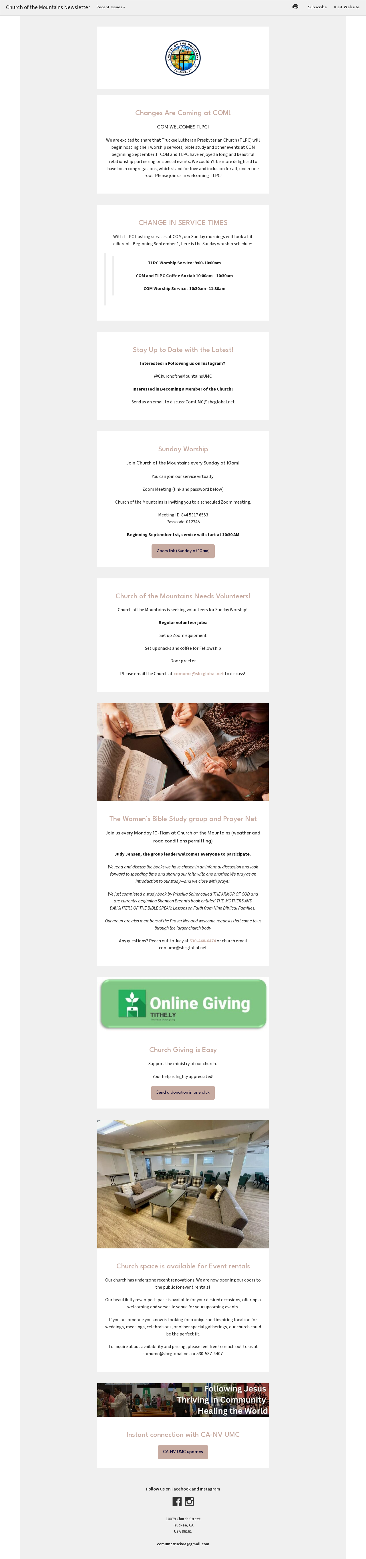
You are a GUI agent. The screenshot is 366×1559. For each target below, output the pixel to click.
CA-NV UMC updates (183, 1452)
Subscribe (317, 7)
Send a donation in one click (183, 1093)
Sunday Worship (183, 449)
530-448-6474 (203, 941)
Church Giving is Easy (183, 1050)
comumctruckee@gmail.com (183, 1544)
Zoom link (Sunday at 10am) (183, 551)
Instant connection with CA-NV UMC (183, 1435)
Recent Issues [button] (110, 7)
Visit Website (346, 7)
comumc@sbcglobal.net (199, 674)
